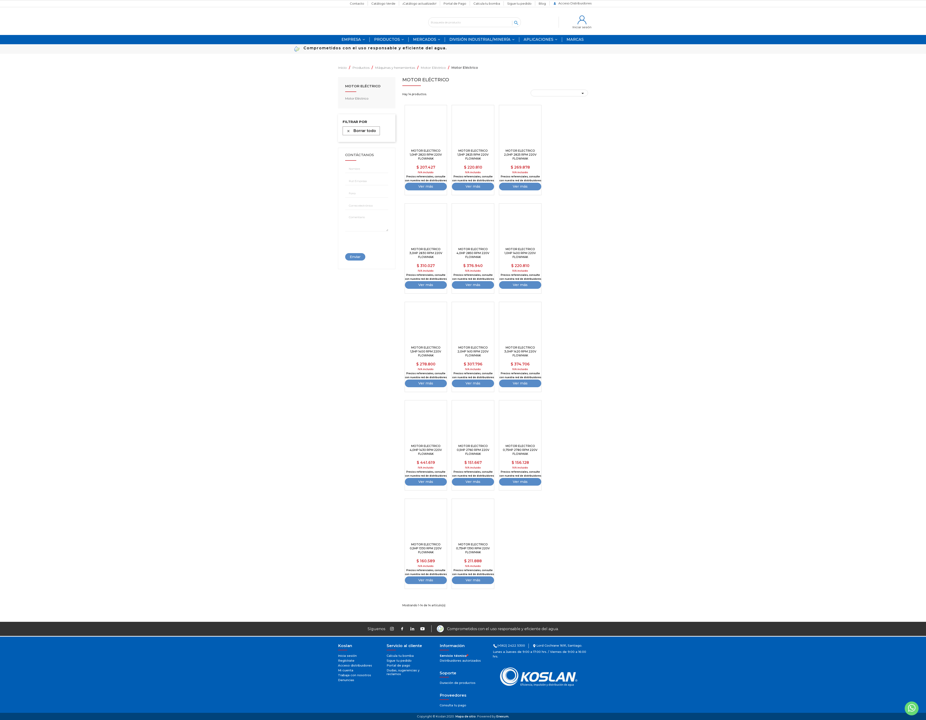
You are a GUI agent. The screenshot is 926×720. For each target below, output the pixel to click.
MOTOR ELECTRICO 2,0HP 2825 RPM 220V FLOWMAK (520, 154)
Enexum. (502, 716)
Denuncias (346, 680)
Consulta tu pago (453, 705)
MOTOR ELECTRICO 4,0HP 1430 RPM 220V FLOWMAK (426, 450)
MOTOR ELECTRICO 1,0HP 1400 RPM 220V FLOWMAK (520, 253)
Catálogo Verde (383, 3)
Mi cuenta (345, 670)
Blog (542, 3)
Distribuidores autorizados (460, 660)
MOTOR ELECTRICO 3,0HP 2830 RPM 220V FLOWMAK (425, 253)
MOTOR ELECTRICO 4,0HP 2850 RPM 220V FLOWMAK (473, 253)
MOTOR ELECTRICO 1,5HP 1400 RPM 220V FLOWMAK (425, 351)
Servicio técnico (453, 655)
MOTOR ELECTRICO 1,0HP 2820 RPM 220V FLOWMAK (426, 154)
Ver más (425, 186)
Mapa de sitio (465, 716)
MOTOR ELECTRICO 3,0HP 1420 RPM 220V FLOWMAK (520, 351)
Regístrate (346, 660)
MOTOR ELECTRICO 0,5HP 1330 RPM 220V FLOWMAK (426, 548)
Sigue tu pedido (519, 3)
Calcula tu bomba (486, 3)
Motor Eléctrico (363, 86)
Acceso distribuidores (355, 665)
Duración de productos (458, 683)
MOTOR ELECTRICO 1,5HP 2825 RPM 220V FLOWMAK (473, 154)
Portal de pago (398, 665)
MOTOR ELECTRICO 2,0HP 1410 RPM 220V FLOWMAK (473, 351)
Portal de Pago (455, 3)
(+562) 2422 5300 (511, 645)
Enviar (355, 257)
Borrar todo (361, 131)
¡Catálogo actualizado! (419, 3)
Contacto (357, 3)
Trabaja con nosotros (354, 675)
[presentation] (366, 240)
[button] (540, 39)
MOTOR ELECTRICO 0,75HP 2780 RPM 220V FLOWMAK (520, 450)
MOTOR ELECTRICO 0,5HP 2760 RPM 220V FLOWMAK (473, 450)
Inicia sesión (347, 655)
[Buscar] (474, 22)
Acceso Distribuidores (574, 3)
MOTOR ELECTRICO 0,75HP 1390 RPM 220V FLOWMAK (473, 548)
